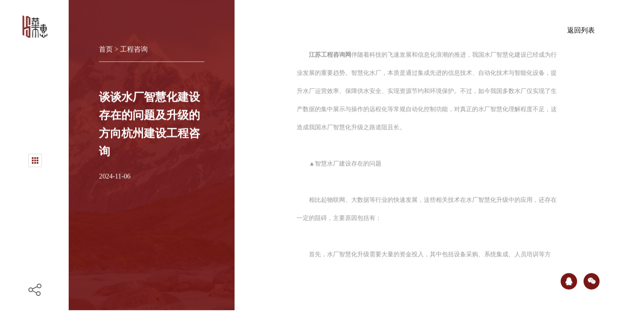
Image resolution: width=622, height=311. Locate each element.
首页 (106, 47)
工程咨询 (134, 47)
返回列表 (581, 28)
